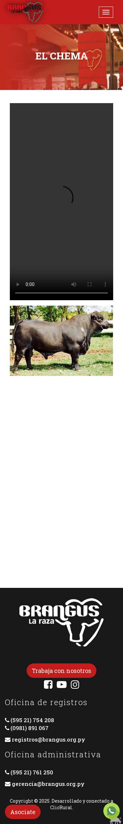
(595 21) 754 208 (32, 720)
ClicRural (61, 807)
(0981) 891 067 (29, 728)
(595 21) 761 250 (31, 772)
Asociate (22, 812)
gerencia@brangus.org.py (48, 784)
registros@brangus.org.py (48, 739)
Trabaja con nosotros (61, 671)
